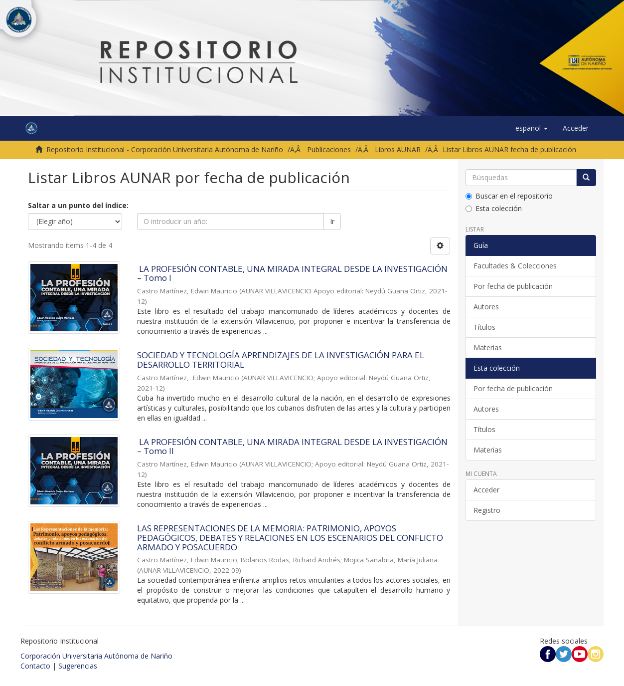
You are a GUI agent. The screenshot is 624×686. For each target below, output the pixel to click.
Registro (486, 510)
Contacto (35, 666)
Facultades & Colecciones (515, 265)
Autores (486, 306)
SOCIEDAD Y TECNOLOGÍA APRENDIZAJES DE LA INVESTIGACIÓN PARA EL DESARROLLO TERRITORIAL (280, 359)
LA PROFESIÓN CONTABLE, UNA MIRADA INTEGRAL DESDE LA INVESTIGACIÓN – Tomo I (292, 273)
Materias (487, 347)
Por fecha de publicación (513, 286)
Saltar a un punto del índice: (78, 205)
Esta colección (494, 208)
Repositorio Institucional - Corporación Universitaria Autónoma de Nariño (164, 149)
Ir (332, 221)
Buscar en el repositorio (509, 196)
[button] (531, 128)
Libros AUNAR (398, 149)
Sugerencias (77, 666)
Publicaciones (329, 149)
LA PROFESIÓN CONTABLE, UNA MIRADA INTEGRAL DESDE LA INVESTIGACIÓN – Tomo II (292, 446)
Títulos (484, 327)
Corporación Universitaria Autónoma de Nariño (96, 656)
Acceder (486, 489)
